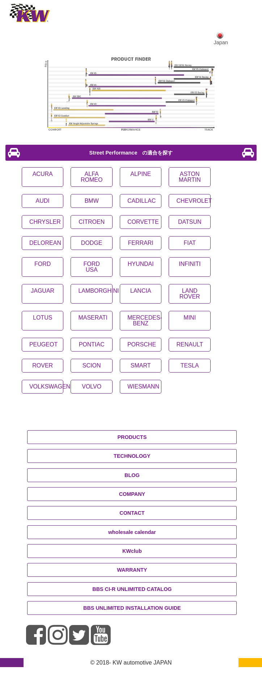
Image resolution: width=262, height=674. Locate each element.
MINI (189, 318)
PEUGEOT (43, 344)
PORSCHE (141, 344)
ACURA (43, 174)
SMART (141, 365)
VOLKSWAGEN (49, 386)
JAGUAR (42, 291)
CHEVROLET (194, 201)
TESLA (190, 365)
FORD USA (92, 267)
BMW (92, 201)
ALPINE (140, 174)
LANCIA (140, 291)
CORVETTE (143, 222)
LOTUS (42, 318)
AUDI (43, 201)
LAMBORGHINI (98, 291)
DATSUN (190, 222)
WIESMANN (143, 386)
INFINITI (189, 264)
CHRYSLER (45, 222)
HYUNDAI (141, 264)
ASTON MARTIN (190, 177)
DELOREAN (45, 243)
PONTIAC (92, 344)
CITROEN (92, 222)
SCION (92, 365)
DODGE (91, 243)
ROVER (42, 365)
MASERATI (92, 318)
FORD (42, 264)
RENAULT (189, 344)
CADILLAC (141, 201)
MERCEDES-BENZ (144, 320)
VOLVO (91, 386)
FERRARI (140, 243)
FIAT (189, 243)
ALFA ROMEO (91, 177)
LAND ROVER (189, 294)
